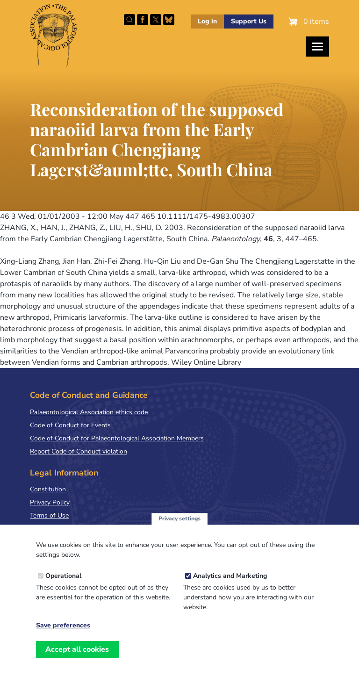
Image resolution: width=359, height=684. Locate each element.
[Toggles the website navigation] (317, 46)
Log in (207, 21)
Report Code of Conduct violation (78, 451)
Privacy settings (179, 526)
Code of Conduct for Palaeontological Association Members (117, 438)
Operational (63, 583)
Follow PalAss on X (155, 19)
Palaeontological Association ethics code (89, 412)
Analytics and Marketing (230, 583)
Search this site (129, 19)
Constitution (48, 489)
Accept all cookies (77, 657)
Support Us (248, 21)
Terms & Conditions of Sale (70, 528)
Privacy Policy (50, 502)
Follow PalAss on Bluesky (168, 19)
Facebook (142, 19)
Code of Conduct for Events (70, 425)
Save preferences (63, 633)
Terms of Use (49, 515)
